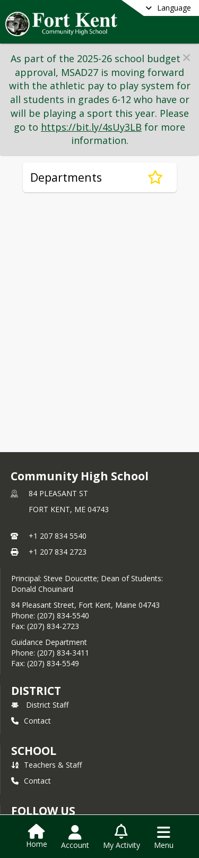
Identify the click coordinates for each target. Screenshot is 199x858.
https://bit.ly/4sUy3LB (91, 127)
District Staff (39, 705)
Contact (31, 721)
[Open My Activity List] (121, 837)
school (33, 750)
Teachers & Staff (46, 765)
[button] (187, 57)
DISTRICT (36, 690)
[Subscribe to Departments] (155, 177)
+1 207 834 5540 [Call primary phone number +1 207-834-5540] (57, 536)
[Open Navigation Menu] (164, 837)
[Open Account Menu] (75, 837)
